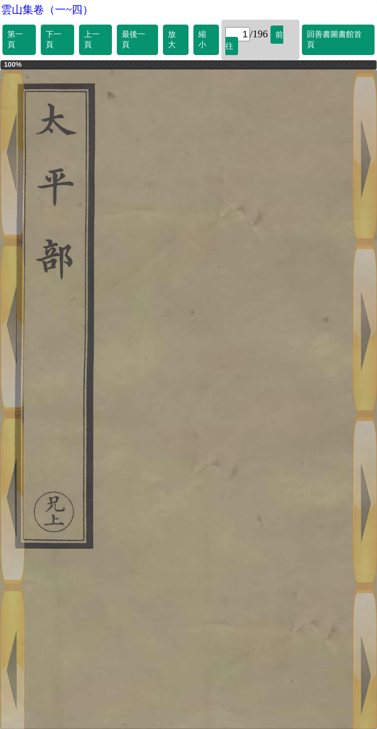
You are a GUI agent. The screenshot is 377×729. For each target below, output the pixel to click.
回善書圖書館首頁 (334, 39)
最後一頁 (133, 39)
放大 (172, 39)
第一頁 (15, 39)
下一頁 (53, 39)
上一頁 (92, 39)
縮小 (202, 39)
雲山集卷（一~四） (47, 9)
